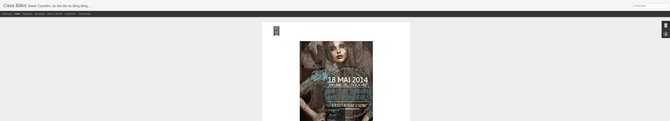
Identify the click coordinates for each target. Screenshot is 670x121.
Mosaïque (40, 13)
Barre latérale (54, 13)
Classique (7, 13)
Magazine (27, 13)
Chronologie (84, 13)
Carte (17, 13)
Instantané (70, 13)
